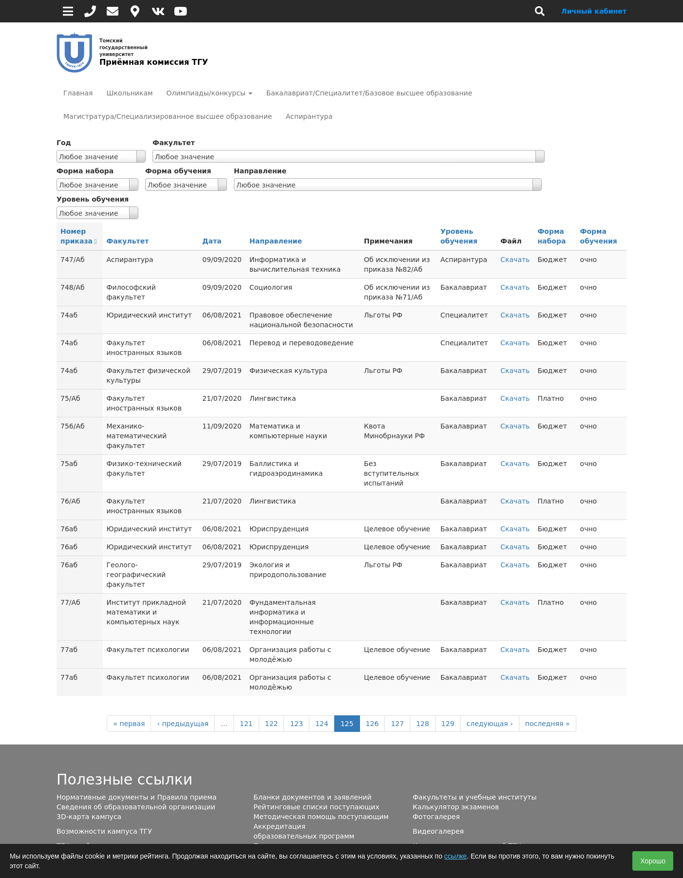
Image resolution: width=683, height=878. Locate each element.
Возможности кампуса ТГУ (104, 831)
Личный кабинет (593, 11)
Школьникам (129, 93)
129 (448, 724)
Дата (211, 241)
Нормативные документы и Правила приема (137, 797)
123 (296, 724)
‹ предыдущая (183, 724)
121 (246, 724)
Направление (260, 171)
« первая (129, 724)
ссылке (455, 856)
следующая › (490, 724)
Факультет (173, 143)
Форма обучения (178, 171)
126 (372, 724)
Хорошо (652, 861)
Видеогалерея (438, 831)
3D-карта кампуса (89, 817)
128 (422, 724)
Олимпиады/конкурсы (210, 93)
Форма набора (85, 171)
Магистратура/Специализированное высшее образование (167, 116)
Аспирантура (308, 116)
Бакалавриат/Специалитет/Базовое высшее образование (369, 93)
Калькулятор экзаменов (456, 807)
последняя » (547, 724)
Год (64, 143)
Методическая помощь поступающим (321, 817)
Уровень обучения (93, 199)
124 (321, 724)
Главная (78, 93)
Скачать (515, 259)
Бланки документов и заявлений (312, 797)
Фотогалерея (436, 817)
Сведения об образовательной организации (136, 807)
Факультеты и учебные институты (474, 797)
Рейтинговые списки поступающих (316, 807)
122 (271, 724)
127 (397, 724)
